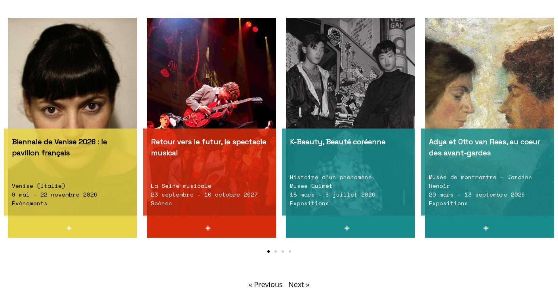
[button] (268, 251)
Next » (298, 284)
